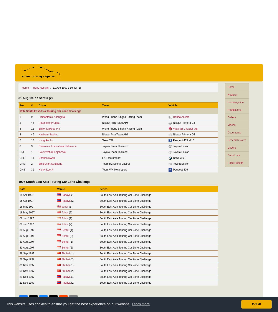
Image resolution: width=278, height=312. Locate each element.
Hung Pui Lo (46, 140)
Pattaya (66, 195)
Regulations (234, 109)
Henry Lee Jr (46, 169)
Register (232, 94)
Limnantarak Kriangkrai (52, 117)
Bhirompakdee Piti (49, 128)
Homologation (236, 102)
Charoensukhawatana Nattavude (58, 146)
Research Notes (237, 140)
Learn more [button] (141, 304)
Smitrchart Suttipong (50, 163)
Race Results (235, 162)
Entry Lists (234, 155)
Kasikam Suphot (48, 134)
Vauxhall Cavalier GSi (185, 128)
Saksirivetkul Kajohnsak (52, 152)
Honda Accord (181, 117)
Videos (231, 125)
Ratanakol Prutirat (49, 122)
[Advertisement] (139, 32)
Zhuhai (66, 253)
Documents (234, 132)
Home (231, 87)
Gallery (232, 117)
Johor (65, 206)
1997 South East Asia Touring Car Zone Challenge (50, 111)
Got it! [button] (256, 304)
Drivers (232, 147)
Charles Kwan (47, 157)
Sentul (65, 230)
